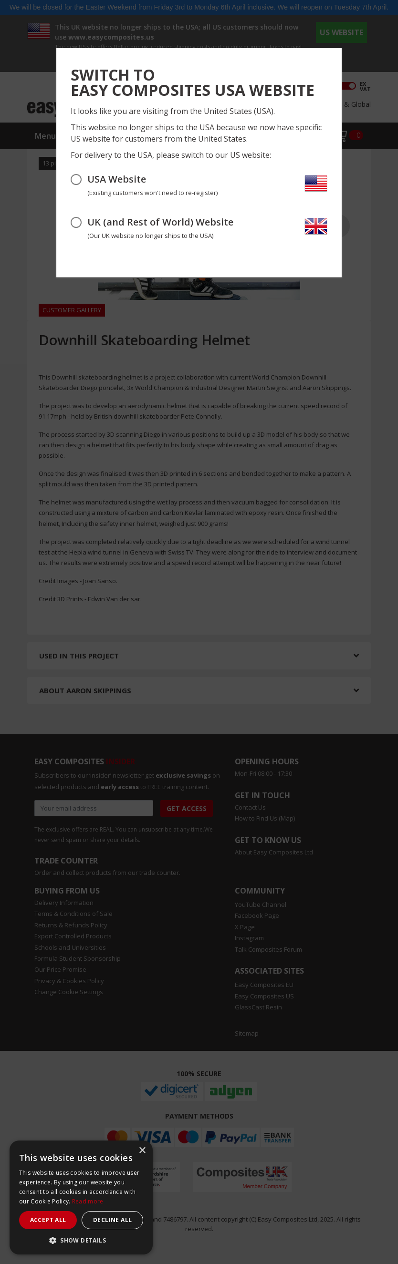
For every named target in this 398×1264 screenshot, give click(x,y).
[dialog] (81, 1197)
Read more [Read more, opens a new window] (88, 1201)
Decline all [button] (112, 1220)
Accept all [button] (48, 1220)
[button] (81, 1240)
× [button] (142, 1150)
